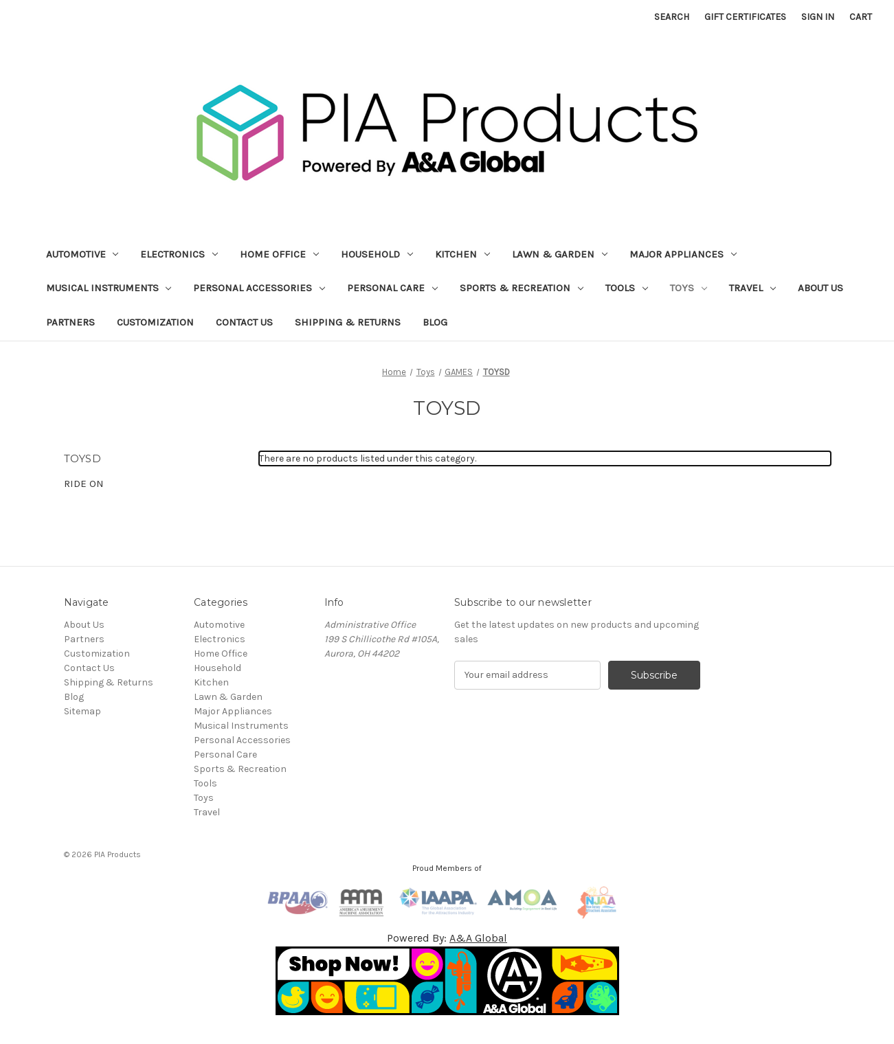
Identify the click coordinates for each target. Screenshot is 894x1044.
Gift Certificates (745, 17)
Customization (155, 322)
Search (671, 17)
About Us (820, 288)
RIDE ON (84, 483)
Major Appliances (683, 254)
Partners (70, 322)
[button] (447, 980)
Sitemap (82, 711)
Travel (752, 288)
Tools (626, 288)
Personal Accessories (259, 288)
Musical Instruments (109, 288)
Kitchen (462, 254)
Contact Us (244, 322)
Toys (688, 288)
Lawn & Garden (559, 254)
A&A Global (478, 937)
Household (377, 254)
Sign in (817, 17)
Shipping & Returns (348, 322)
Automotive (82, 254)
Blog (435, 322)
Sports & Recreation (521, 288)
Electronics (179, 254)
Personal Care (392, 288)
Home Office (279, 254)
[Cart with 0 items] (861, 17)
